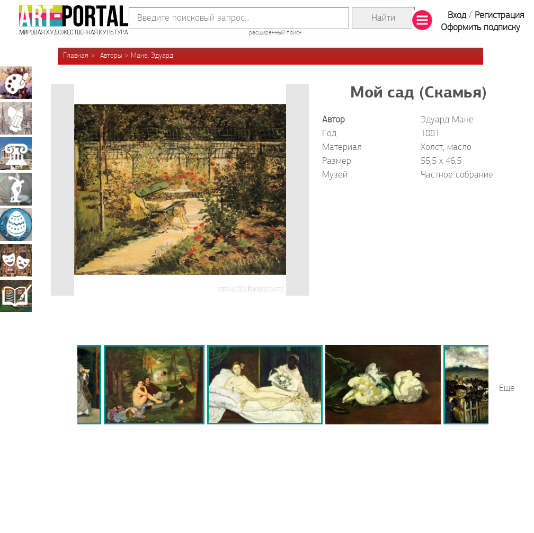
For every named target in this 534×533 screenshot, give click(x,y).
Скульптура (16, 189)
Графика (16, 118)
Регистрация (499, 16)
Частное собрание (457, 175)
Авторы (111, 56)
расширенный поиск (275, 33)
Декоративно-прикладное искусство (16, 224)
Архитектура (16, 153)
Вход (457, 16)
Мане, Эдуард (152, 56)
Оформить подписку (480, 28)
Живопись (16, 82)
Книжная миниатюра (16, 295)
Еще (507, 389)
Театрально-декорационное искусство (16, 260)
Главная (75, 56)
